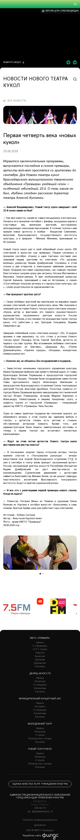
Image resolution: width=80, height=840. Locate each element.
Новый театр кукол (40, 749)
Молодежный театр (40, 724)
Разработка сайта (32, 835)
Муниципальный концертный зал (40, 699)
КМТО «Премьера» (40, 638)
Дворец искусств (40, 673)
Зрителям (40, 660)
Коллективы (40, 688)
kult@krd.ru (40, 801)
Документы (40, 663)
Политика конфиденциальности (40, 820)
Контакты (40, 666)
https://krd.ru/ (40, 804)
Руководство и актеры (40, 738)
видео (12, 62)
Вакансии (40, 656)
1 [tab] (40, 573)
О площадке (39, 685)
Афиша (40, 642)
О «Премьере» (40, 646)
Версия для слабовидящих (62, 11)
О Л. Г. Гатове (40, 649)
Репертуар (40, 681)
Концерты (40, 706)
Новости (40, 653)
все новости (16, 100)
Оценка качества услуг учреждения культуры (40, 784)
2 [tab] (43, 573)
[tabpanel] (40, 552)
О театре (40, 735)
